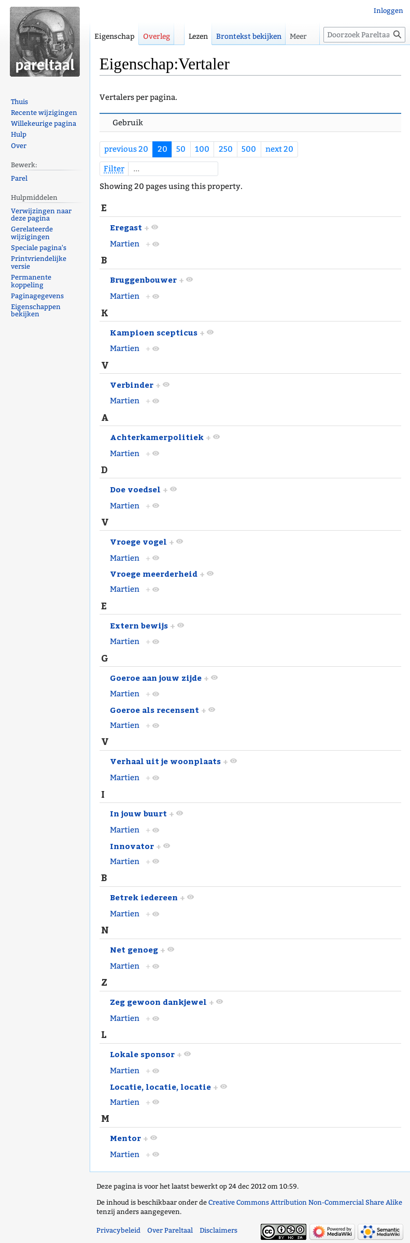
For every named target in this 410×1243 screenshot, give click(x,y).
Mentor (125, 1137)
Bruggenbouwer (143, 279)
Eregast (126, 227)
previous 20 (126, 149)
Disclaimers (218, 1230)
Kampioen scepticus (153, 332)
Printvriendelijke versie (38, 262)
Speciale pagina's (38, 248)
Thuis (19, 102)
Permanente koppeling (31, 281)
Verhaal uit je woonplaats (165, 760)
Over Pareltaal (170, 1230)
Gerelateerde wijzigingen (32, 233)
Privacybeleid (118, 1230)
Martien (124, 243)
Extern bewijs (139, 625)
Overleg (156, 36)
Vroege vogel (138, 541)
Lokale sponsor (142, 1053)
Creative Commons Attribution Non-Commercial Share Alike (305, 1202)
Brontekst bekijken (248, 36)
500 (249, 149)
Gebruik (127, 122)
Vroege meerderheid (153, 573)
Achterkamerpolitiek (157, 436)
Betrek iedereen (144, 896)
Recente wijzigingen (44, 112)
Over (18, 146)
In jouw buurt (138, 813)
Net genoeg (134, 949)
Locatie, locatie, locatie (160, 1086)
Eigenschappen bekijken (36, 310)
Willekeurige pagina (43, 123)
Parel (19, 178)
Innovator (132, 845)
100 (202, 149)
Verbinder (131, 384)
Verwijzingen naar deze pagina (41, 215)
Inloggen (388, 10)
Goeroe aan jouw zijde (156, 677)
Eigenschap (114, 36)
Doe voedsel (135, 489)
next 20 (279, 149)
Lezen (198, 36)
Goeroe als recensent (154, 709)
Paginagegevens (37, 296)
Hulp (18, 134)
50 (181, 149)
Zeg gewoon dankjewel (158, 1001)
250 (226, 149)
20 (162, 149)
